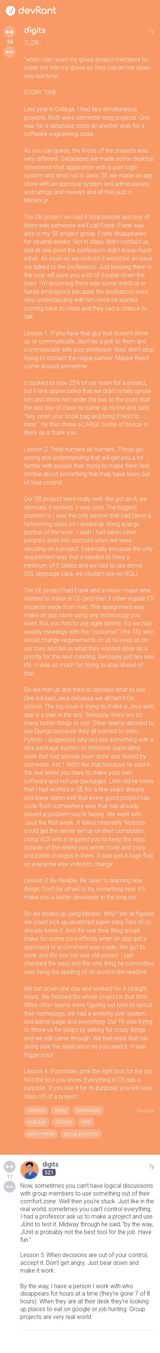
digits (34, 30)
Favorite (144, 1111)
